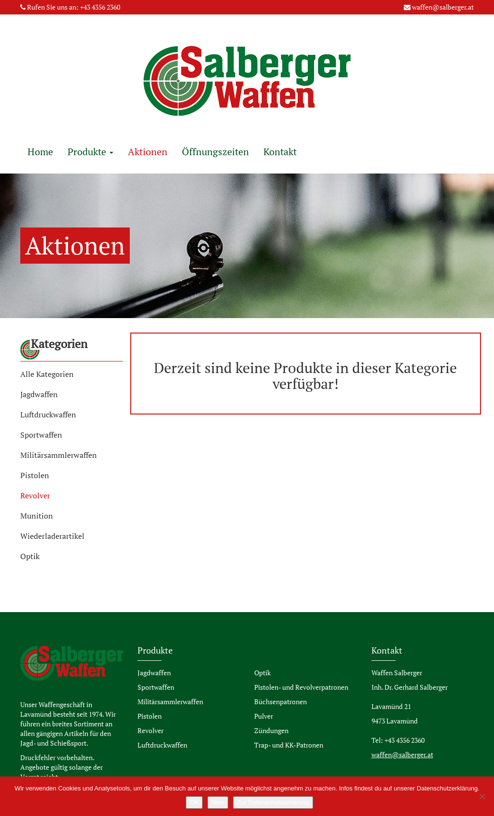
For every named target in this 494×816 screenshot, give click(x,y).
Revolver (35, 495)
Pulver (263, 716)
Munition (36, 515)
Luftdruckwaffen (48, 414)
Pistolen (34, 475)
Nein (217, 802)
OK (194, 802)
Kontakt (280, 151)
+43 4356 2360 (100, 7)
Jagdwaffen (39, 394)
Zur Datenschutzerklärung (273, 802)
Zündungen (271, 730)
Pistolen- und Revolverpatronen (301, 687)
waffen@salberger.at (443, 7)
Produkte (90, 151)
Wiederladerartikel (52, 536)
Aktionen (147, 151)
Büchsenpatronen (280, 701)
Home (40, 151)
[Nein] (482, 796)
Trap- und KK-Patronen (288, 744)
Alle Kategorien (47, 374)
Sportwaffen (41, 434)
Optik (30, 556)
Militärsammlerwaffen (58, 455)
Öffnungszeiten (215, 151)
